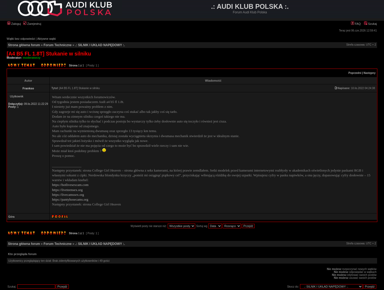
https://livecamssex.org (68, 195)
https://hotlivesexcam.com (70, 185)
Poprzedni (355, 72)
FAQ (356, 23)
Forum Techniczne (57, 45)
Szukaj (370, 23)
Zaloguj (14, 23)
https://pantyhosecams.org (70, 199)
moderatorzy (32, 57)
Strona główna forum (24, 45)
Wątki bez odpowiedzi (21, 38)
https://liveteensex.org (67, 190)
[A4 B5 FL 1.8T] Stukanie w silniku (49, 54)
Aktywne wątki (46, 38)
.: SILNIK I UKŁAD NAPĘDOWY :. (100, 45)
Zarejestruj (32, 23)
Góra (11, 216)
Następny (369, 72)
